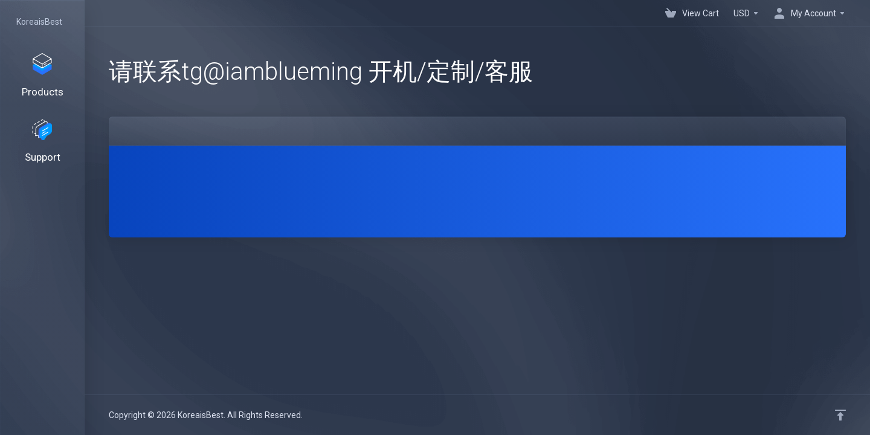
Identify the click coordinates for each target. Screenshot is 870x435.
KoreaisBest (39, 22)
